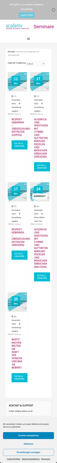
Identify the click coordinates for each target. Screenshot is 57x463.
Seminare (44, 27)
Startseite (11, 51)
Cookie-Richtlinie (13, 459)
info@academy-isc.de (24, 411)
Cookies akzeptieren (28, 435)
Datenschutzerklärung (31, 459)
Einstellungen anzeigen (28, 452)
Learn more (27, 15)
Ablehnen (28, 444)
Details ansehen (19, 144)
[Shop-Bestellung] (35, 63)
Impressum (45, 459)
